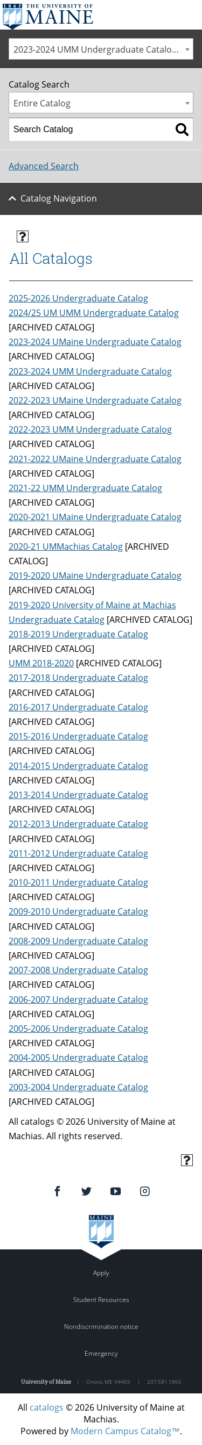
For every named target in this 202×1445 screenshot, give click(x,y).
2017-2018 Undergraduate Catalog (78, 678)
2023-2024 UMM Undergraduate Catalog (90, 371)
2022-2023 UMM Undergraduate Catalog (90, 429)
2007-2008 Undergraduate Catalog (78, 970)
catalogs (47, 1407)
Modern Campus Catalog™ (125, 1431)
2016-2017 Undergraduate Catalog (78, 707)
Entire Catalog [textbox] (42, 103)
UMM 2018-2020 (41, 663)
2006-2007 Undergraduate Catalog (78, 999)
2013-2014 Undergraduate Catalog (78, 795)
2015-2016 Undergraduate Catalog (78, 736)
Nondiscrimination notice (101, 1326)
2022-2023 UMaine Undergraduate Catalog (95, 400)
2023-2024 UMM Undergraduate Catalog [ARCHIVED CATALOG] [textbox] (103, 49)
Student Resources (101, 1299)
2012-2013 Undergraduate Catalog (78, 824)
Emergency (101, 1353)
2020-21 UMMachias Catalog (66, 546)
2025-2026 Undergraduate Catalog (78, 298)
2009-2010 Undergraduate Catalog (78, 911)
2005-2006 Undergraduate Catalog (78, 1028)
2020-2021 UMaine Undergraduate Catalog (95, 517)
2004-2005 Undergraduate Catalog (78, 1057)
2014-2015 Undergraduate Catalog (78, 766)
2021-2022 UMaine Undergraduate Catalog (95, 459)
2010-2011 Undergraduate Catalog (78, 882)
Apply (101, 1272)
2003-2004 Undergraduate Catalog (78, 1087)
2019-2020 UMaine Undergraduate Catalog (95, 575)
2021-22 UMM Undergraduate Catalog (85, 488)
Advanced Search (44, 166)
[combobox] (101, 49)
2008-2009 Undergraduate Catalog (78, 941)
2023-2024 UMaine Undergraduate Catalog (95, 342)
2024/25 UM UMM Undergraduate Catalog (94, 313)
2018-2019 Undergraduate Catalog (78, 634)
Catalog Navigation (58, 198)
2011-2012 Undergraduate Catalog (78, 853)
